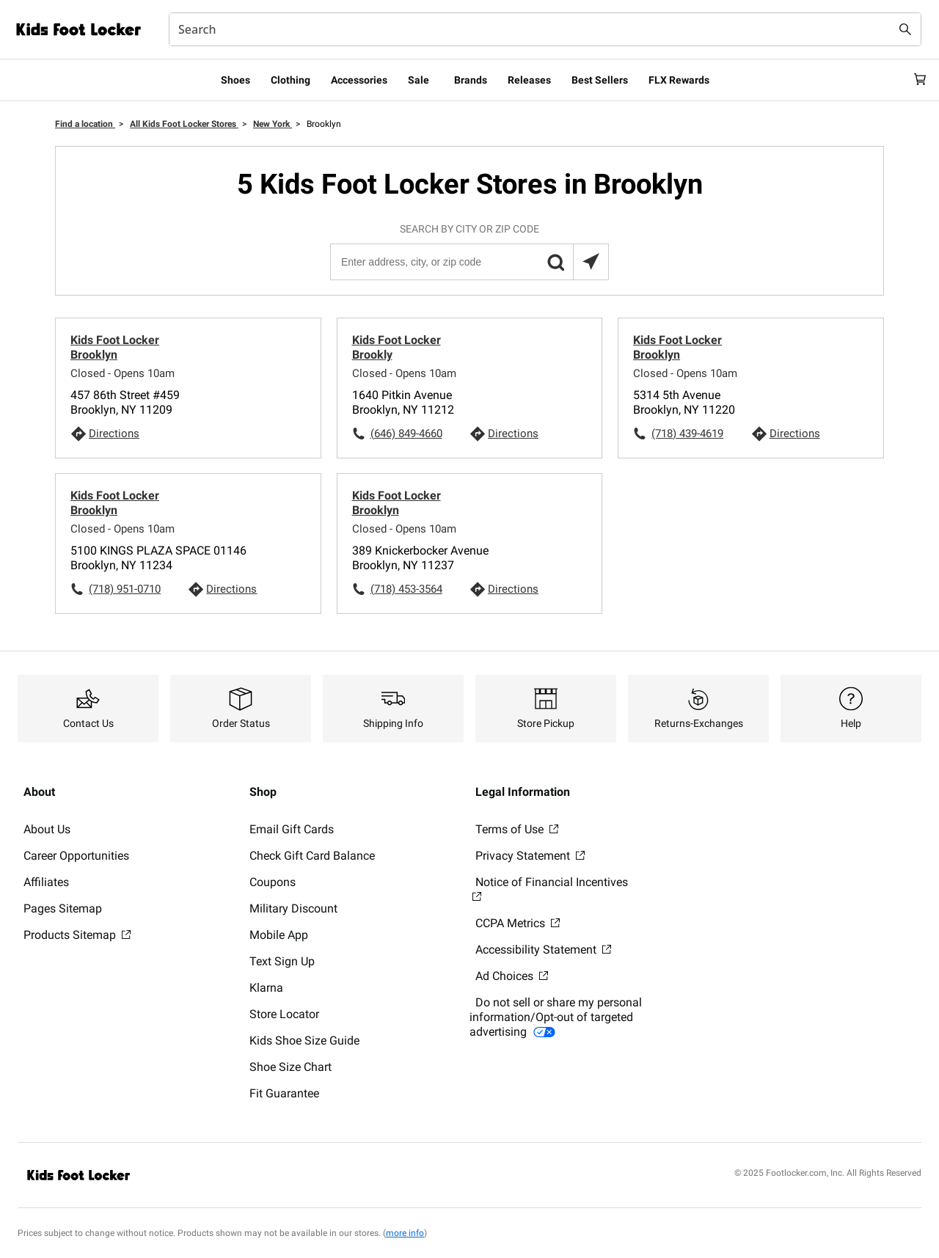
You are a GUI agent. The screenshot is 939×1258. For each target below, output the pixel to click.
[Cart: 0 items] (915, 80)
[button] (555, 261)
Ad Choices (511, 976)
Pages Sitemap (62, 908)
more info (405, 1233)
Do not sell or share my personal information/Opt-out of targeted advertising (556, 1017)
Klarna (266, 988)
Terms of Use (516, 829)
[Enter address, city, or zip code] (468, 262)
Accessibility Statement (543, 950)
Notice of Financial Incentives (550, 888)
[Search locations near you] (590, 261)
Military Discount (293, 908)
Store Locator (284, 1014)
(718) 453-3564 (406, 589)
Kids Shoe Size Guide (304, 1040)
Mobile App (278, 935)
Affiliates (46, 882)
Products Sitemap (77, 935)
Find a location (85, 124)
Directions (114, 433)
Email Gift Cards (291, 829)
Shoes (235, 80)
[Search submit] (905, 29)
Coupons (272, 882)
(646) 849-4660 (406, 433)
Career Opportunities (76, 856)
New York (272, 124)
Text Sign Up (282, 961)
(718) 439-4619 (687, 433)
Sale (418, 80)
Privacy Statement (530, 856)
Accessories (359, 80)
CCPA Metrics (517, 923)
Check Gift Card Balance (312, 856)
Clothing (290, 80)
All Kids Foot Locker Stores (184, 124)
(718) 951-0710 (125, 589)
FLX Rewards (678, 80)
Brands (470, 80)
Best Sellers (599, 80)
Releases (529, 80)
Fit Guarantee (284, 1093)
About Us (46, 829)
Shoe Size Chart (290, 1067)
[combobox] (545, 29)
